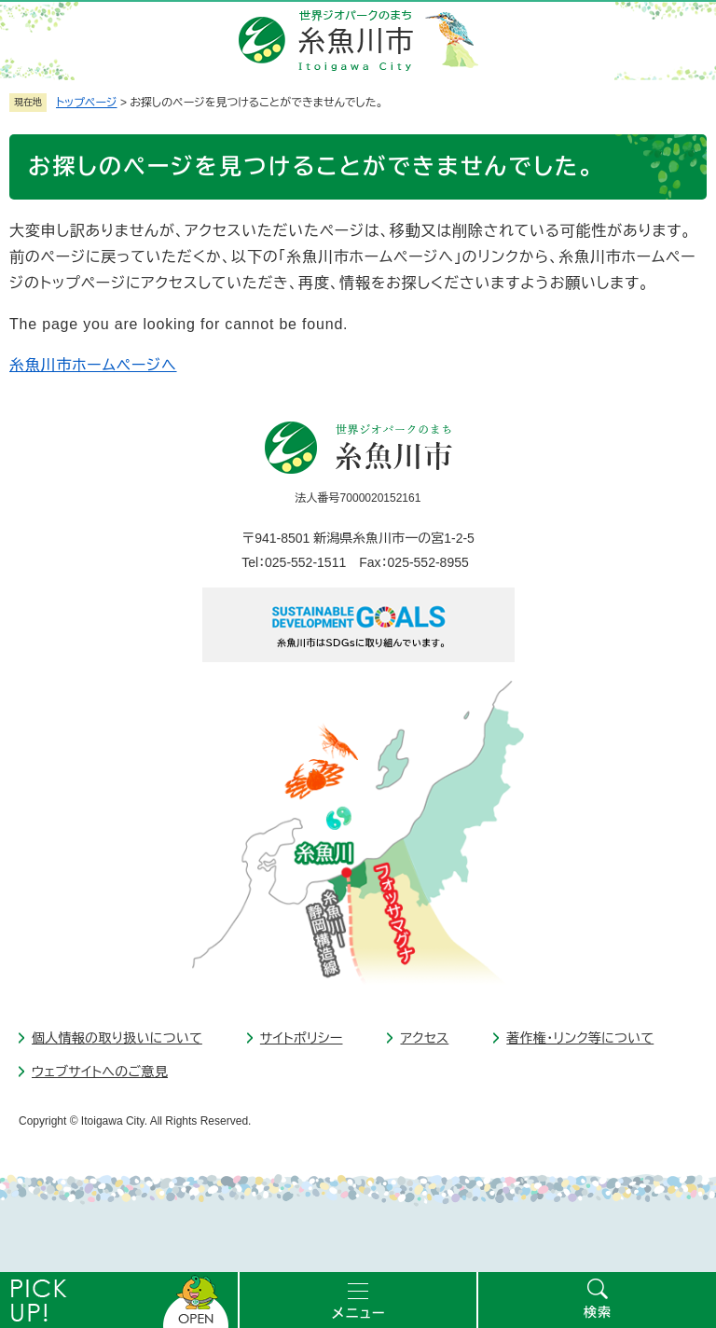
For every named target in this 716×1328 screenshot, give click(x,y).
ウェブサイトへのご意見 (100, 1071)
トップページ (86, 102)
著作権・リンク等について (580, 1038)
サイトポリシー (301, 1038)
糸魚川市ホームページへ (93, 365)
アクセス (424, 1038)
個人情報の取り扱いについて (117, 1038)
